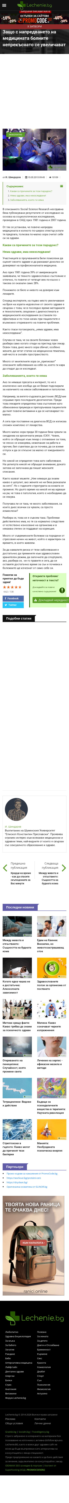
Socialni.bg (24, 1431)
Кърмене (42, 1353)
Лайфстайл (11, 1367)
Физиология (44, 1389)
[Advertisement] (33, 94)
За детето (42, 1340)
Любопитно (11, 1332)
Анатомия (10, 1389)
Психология (43, 1384)
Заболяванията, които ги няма (27, 199)
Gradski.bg (10, 1431)
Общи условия (14, 1423)
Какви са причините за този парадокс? (31, 191)
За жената (42, 1336)
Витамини (10, 1393)
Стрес (8, 1384)
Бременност (44, 1349)
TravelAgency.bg (40, 1431)
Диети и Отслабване (48, 1345)
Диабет (41, 1371)
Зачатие (9, 1349)
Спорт (40, 1375)
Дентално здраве (14, 1371)
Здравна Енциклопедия (18, 1336)
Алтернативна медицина (18, 1362)
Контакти (40, 1419)
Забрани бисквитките (35, 11)
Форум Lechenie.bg (15, 1397)
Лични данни (42, 1423)
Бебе (8, 1358)
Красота (41, 1362)
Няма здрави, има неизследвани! (28, 195)
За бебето (10, 1345)
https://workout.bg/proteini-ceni (24, 1178)
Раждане (10, 1353)
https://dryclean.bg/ (17, 1182)
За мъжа (10, 1340)
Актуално (42, 1393)
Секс (39, 1358)
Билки (8, 1380)
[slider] (12, 587)
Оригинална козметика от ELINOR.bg (27, 1186)
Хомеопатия (44, 1367)
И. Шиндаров (13, 177)
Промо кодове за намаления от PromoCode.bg (32, 1173)
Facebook (11, 598)
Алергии (9, 1375)
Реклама (10, 1419)
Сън (39, 1380)
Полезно (41, 1332)
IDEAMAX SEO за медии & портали (24, 1465)
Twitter (11, 605)
